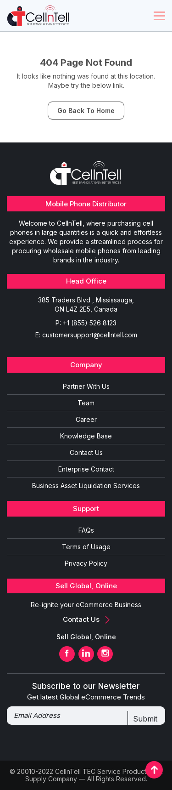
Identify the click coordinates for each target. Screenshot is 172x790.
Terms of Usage (86, 547)
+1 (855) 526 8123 (90, 323)
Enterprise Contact (86, 469)
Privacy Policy (86, 563)
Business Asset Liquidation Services (86, 485)
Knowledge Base (86, 436)
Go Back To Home (86, 110)
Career (86, 419)
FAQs (86, 530)
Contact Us (86, 452)
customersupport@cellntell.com (89, 335)
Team (86, 403)
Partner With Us (86, 386)
